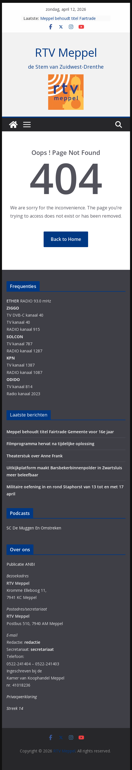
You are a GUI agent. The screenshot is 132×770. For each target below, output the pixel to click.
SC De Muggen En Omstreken (34, 528)
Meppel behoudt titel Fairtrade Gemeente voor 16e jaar (68, 21)
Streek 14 (15, 708)
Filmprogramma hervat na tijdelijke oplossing (50, 443)
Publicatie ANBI (21, 564)
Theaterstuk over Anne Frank (35, 455)
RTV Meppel (66, 52)
